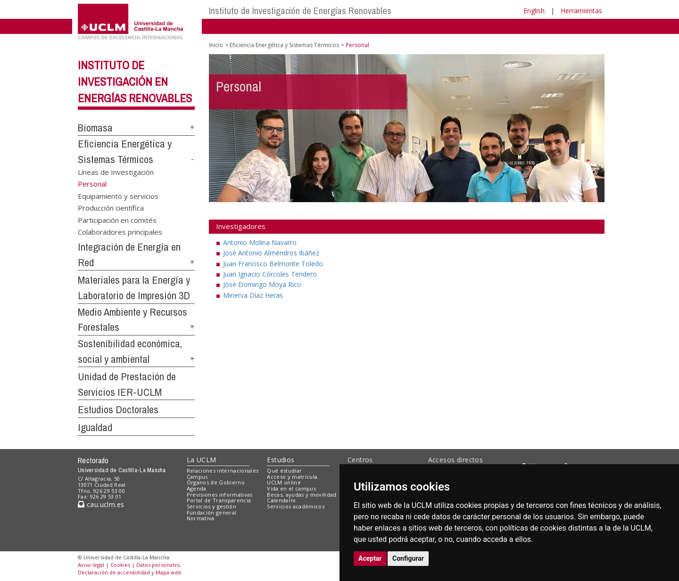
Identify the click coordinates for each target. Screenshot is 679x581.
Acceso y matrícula (292, 476)
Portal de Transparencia (219, 500)
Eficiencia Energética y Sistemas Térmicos (284, 45)
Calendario (281, 500)
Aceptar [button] (370, 558)
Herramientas (581, 10)
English (534, 10)
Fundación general (212, 512)
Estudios (280, 459)
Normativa (201, 518)
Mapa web (169, 572)
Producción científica (111, 208)
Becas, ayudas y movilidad (301, 494)
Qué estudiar (284, 470)
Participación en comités (117, 219)
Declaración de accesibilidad (114, 572)
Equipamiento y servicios (118, 196)
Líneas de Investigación (116, 172)
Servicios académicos (295, 506)
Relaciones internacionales (223, 470)
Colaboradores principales (120, 232)
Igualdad (95, 427)
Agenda (197, 488)
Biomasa (95, 128)
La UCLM (201, 459)
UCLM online (284, 482)
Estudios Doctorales (118, 409)
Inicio (216, 45)
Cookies (120, 564)
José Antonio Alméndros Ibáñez (271, 252)
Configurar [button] (408, 558)
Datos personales (158, 564)
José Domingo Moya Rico (262, 284)
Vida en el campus (291, 488)
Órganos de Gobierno (216, 482)
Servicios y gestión (211, 506)
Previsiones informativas (220, 494)
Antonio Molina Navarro (260, 242)
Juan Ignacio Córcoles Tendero (270, 274)
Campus (197, 476)
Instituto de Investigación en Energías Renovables (135, 81)
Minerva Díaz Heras (253, 295)
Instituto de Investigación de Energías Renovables (300, 10)
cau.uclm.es (101, 504)
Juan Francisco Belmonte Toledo (273, 263)
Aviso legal (91, 564)
